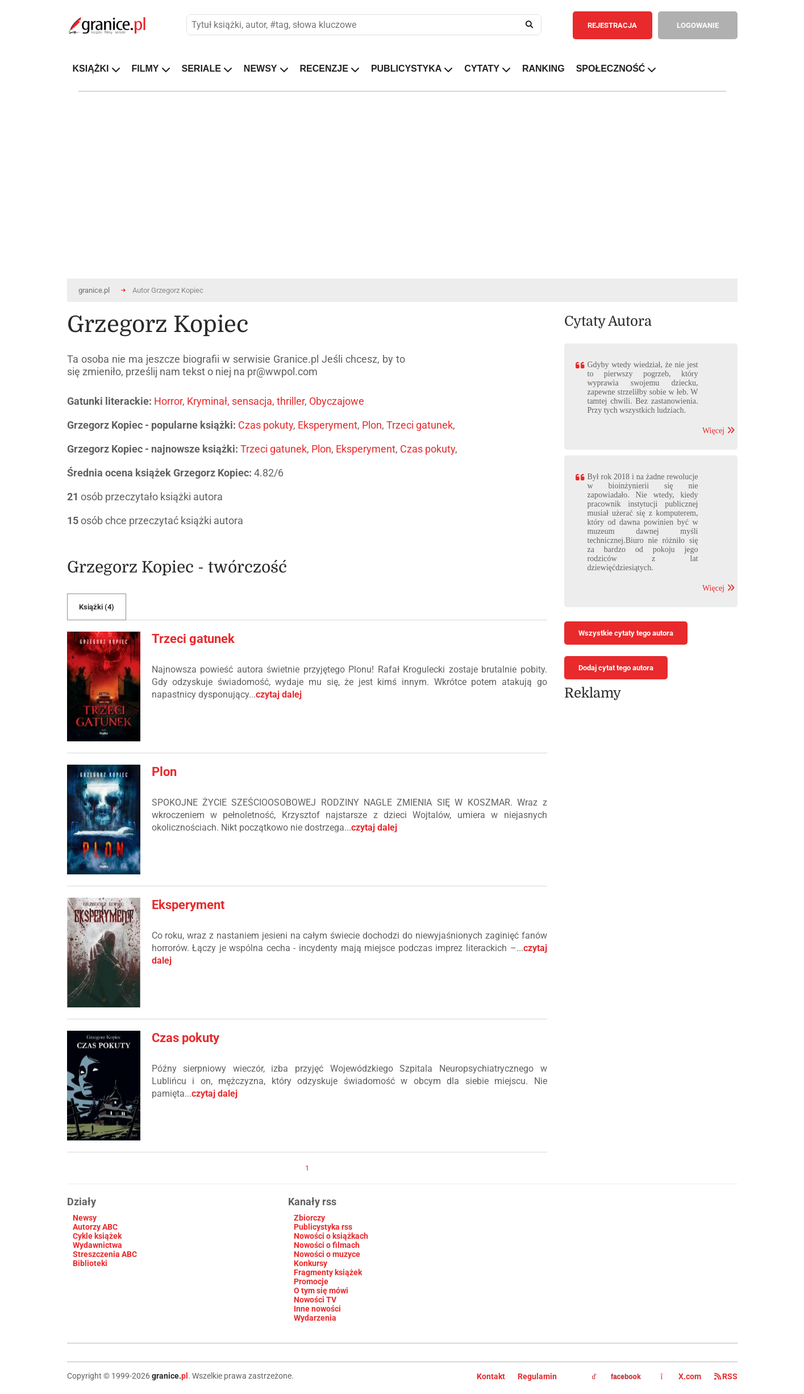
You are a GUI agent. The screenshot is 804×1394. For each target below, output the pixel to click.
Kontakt (491, 1376)
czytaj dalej (279, 694)
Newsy (85, 1217)
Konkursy (310, 1263)
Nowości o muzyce (327, 1254)
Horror (168, 401)
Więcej (718, 430)
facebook (616, 1377)
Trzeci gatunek (419, 425)
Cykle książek (97, 1236)
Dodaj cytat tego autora (615, 667)
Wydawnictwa (97, 1245)
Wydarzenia (315, 1317)
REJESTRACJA (612, 25)
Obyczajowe (336, 401)
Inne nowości (317, 1308)
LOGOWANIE (698, 25)
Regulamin (537, 1376)
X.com (682, 1376)
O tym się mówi (321, 1290)
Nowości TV (315, 1299)
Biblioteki (90, 1263)
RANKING (543, 68)
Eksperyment (327, 425)
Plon (372, 425)
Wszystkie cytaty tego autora (625, 633)
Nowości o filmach (327, 1245)
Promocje (311, 1281)
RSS (726, 1376)
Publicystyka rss (323, 1226)
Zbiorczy (309, 1217)
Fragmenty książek (328, 1272)
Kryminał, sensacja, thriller (246, 401)
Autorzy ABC (95, 1226)
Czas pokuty (265, 425)
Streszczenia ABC (105, 1254)
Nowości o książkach (331, 1236)
